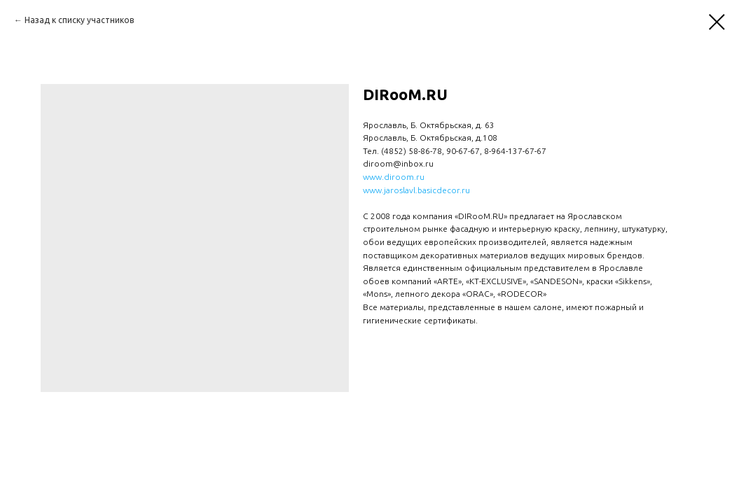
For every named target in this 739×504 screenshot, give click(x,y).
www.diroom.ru (393, 176)
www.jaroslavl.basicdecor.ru (416, 190)
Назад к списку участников (79, 19)
